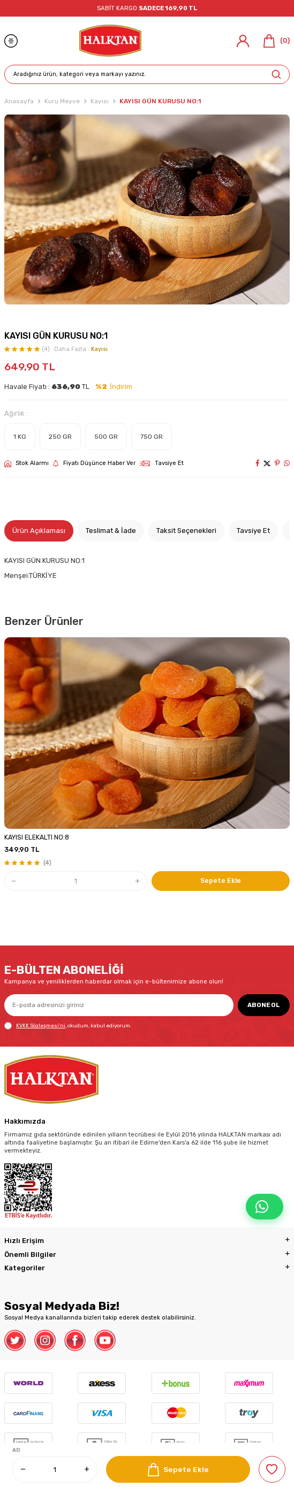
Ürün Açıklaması (38, 531)
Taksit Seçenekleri (186, 531)
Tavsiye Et (162, 463)
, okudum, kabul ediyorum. (67, 1026)
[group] (147, 209)
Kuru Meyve (62, 101)
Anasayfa (19, 101)
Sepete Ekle (178, 1469)
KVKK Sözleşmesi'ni (40, 1025)
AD (16, 1450)
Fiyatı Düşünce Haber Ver (94, 463)
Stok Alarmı (26, 463)
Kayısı (100, 101)
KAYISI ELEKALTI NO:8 (36, 837)
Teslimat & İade (111, 531)
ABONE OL (263, 1005)
